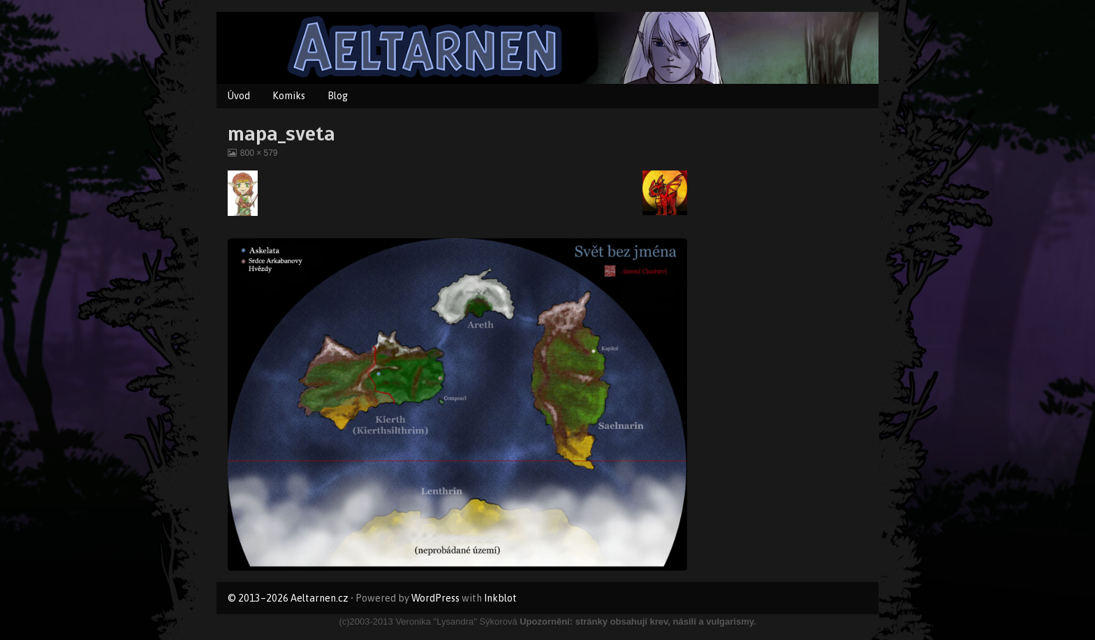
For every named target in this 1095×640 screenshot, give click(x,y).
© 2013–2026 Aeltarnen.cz (288, 598)
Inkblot (500, 598)
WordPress (435, 598)
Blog (338, 95)
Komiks (288, 95)
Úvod (239, 95)
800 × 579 (259, 153)
